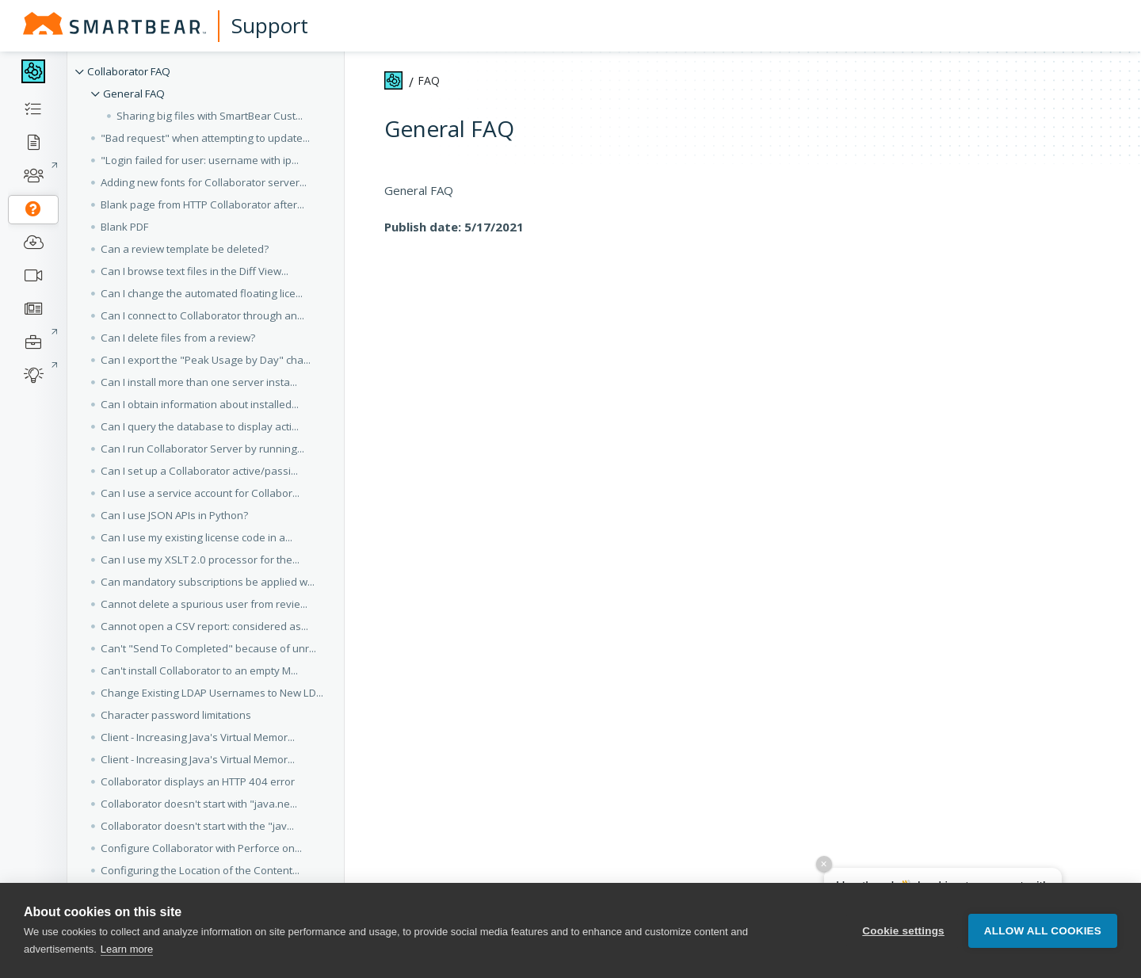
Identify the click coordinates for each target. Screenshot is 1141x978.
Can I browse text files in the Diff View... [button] (194, 271)
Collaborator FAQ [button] (128, 71)
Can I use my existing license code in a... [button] (196, 537)
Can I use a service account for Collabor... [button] (200, 493)
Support (269, 25)
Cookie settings (903, 931)
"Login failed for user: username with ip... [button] (200, 160)
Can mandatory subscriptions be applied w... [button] (208, 582)
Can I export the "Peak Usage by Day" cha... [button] (206, 360)
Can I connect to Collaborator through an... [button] (202, 315)
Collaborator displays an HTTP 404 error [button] (198, 781)
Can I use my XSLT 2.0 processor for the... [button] (200, 559)
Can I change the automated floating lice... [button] (202, 293)
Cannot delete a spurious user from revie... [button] (204, 604)
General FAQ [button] (134, 93)
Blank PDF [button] (124, 227)
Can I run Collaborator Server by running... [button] (202, 448)
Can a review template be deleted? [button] (185, 249)
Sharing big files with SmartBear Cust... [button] (209, 116)
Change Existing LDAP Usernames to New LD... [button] (212, 693)
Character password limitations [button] (176, 715)
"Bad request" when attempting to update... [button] (205, 138)
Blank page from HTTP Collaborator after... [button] (202, 204)
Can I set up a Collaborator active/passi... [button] (199, 471)
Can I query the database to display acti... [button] (200, 426)
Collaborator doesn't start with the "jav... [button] (197, 826)
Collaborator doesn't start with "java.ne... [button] (199, 804)
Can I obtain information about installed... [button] (200, 404)
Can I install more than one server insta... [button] (199, 382)
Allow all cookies (1042, 931)
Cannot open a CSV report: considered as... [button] (204, 626)
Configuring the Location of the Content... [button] (200, 870)
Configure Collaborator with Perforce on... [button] (201, 848)
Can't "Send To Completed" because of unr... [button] (208, 648)
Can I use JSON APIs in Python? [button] (174, 515)
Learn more (127, 949)
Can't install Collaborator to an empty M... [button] (199, 670)
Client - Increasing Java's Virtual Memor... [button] (198, 737)
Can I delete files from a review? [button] (178, 337)
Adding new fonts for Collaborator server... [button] (204, 182)
